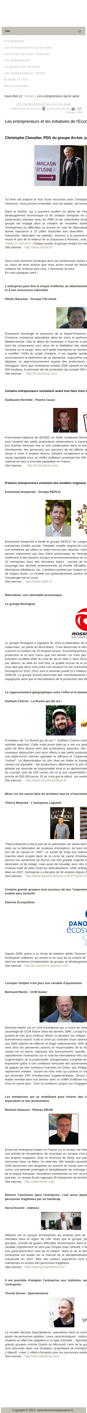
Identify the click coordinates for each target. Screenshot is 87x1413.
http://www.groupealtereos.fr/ (45, 1267)
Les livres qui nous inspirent (27, 54)
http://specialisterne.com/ (42, 1356)
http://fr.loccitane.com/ (41, 373)
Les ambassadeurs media (24, 73)
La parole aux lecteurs (22, 66)
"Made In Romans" (18, 243)
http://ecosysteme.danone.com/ (47, 965)
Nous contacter (16, 86)
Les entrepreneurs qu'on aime (28, 47)
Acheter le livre (16, 79)
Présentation (14, 41)
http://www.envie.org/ (39, 1181)
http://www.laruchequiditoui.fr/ (46, 780)
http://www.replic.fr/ (38, 581)
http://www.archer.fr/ (39, 247)
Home (29, 96)
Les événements (17, 60)
